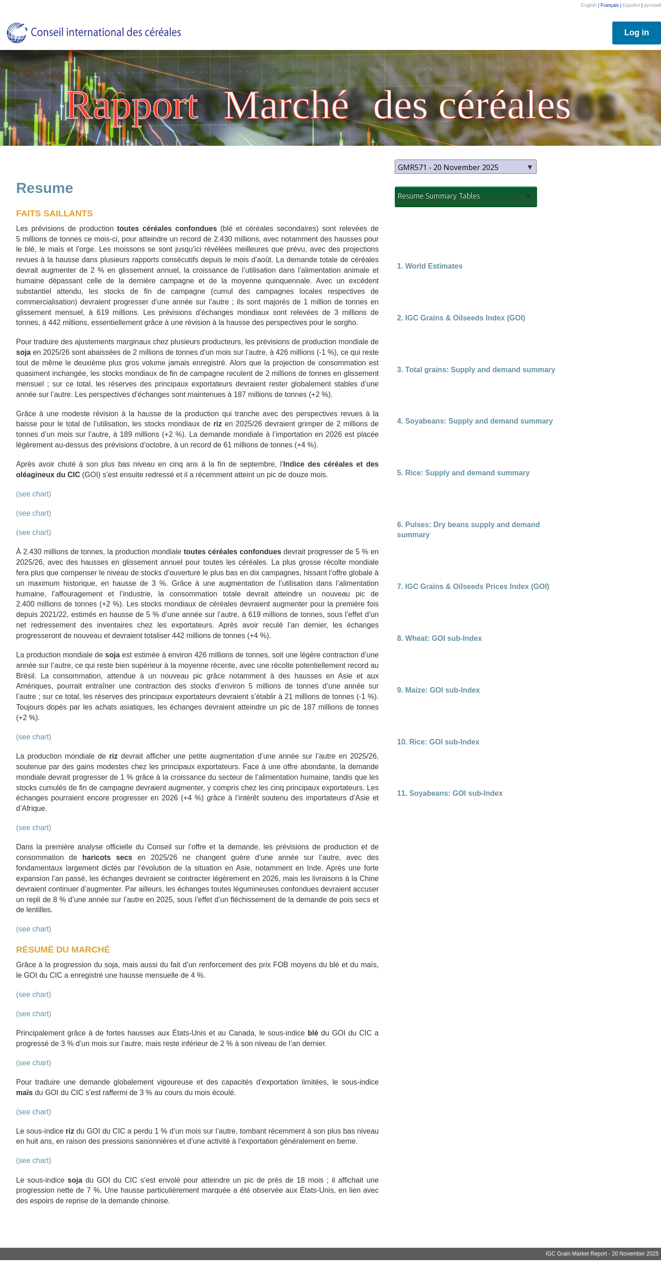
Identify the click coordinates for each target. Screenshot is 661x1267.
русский (652, 5)
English (589, 5)
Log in (636, 32)
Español (631, 5)
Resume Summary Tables (439, 196)
